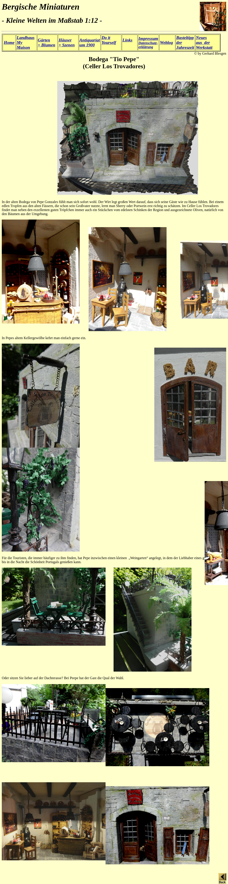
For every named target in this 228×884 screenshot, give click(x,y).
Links (127, 40)
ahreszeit (186, 47)
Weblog (166, 42)
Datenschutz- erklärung (148, 43)
